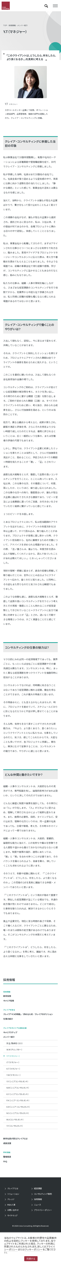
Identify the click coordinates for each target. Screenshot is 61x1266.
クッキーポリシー (34, 1249)
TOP (5, 25)
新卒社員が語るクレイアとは (15, 1138)
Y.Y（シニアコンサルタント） (17, 1081)
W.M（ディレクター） (14, 1049)
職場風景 (7, 1156)
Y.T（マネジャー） (13, 1056)
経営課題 (38, 1188)
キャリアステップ (10, 1032)
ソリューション (13, 1193)
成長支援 (7, 1143)
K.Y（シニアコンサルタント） (18, 1094)
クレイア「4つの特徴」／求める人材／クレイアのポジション (28, 1014)
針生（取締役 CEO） (15, 1043)
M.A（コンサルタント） (15, 1119)
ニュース (37, 1204)
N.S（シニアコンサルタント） (18, 1113)
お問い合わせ (13, 1210)
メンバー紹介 (22, 25)
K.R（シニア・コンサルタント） (18, 1106)
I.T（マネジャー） (13, 1062)
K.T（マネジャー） (13, 1068)
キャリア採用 (8, 1000)
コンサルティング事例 (43, 1193)
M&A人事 (11, 1204)
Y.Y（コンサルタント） (15, 1125)
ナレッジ (10, 1199)
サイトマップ (12, 1215)
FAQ (5, 1161)
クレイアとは (12, 1188)
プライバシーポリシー (43, 1210)
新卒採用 (7, 996)
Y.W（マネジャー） (14, 1075)
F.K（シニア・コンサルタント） (18, 1100)
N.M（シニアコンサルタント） (18, 1087)
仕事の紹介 (8, 1018)
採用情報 (12, 25)
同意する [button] (31, 1258)
